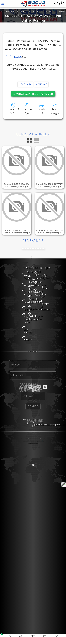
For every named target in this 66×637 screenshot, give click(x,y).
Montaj (14, 419)
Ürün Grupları (18, 333)
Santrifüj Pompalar (21, 385)
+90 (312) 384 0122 (11, 560)
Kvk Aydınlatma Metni (23, 345)
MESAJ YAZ (41, 84)
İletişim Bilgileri (19, 445)
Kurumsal (16, 328)
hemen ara (25, 84)
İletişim (14, 354)
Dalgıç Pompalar (20, 380)
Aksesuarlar (17, 389)
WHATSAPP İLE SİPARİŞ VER (33, 94)
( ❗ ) (44, 588)
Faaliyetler (16, 341)
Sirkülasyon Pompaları (23, 393)
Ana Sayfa (16, 324)
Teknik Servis (17, 424)
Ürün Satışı (16, 415)
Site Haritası (17, 350)
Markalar (15, 337)
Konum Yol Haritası (21, 454)
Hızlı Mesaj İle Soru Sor (23, 450)
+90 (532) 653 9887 (11, 559)
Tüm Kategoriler (20, 376)
